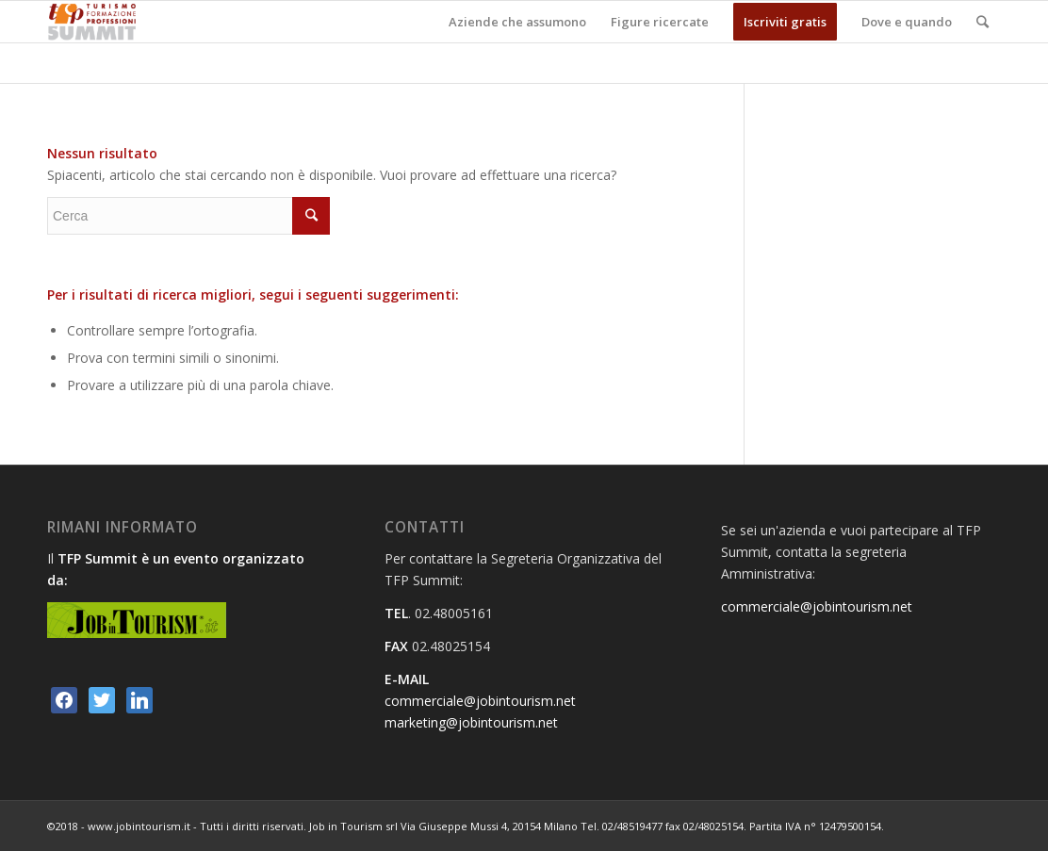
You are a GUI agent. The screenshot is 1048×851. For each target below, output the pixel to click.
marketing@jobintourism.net (471, 722)
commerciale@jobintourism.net (480, 701)
